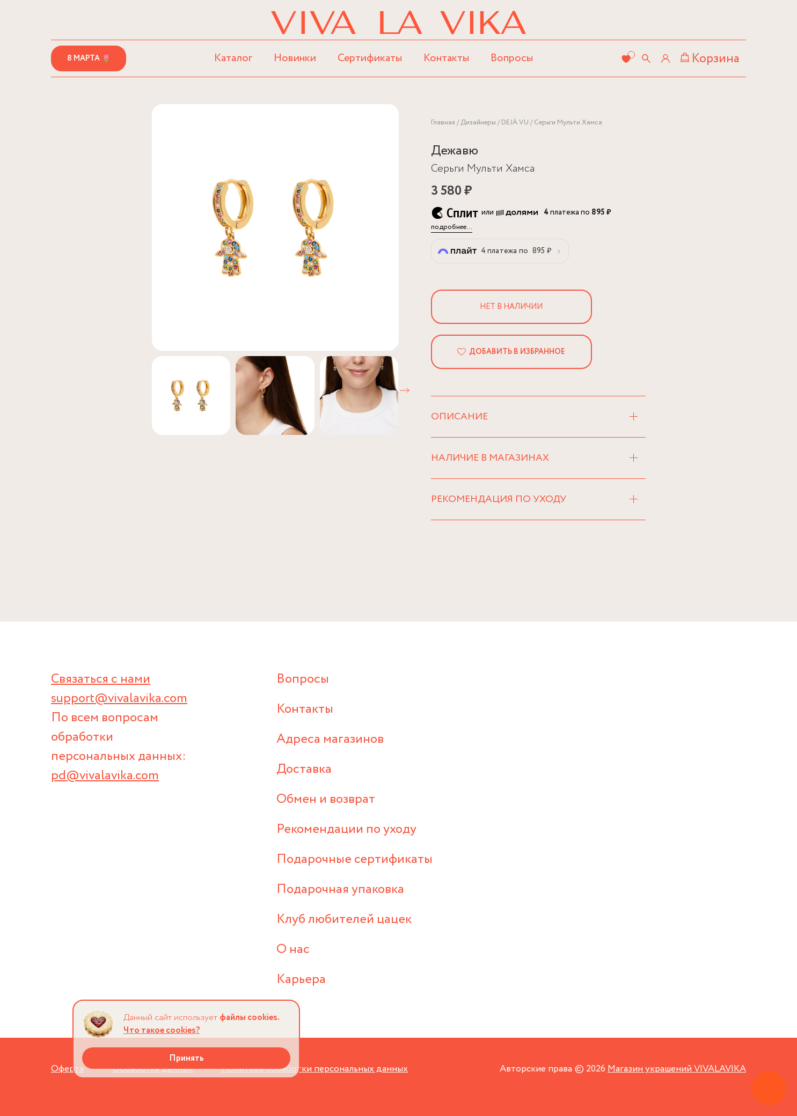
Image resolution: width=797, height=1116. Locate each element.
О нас (293, 949)
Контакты (446, 58)
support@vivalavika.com (119, 698)
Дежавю (454, 151)
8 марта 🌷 (89, 58)
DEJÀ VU (515, 122)
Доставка (304, 769)
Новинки (295, 58)
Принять (186, 1058)
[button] (404, 390)
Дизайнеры (478, 122)
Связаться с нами (100, 679)
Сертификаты (370, 58)
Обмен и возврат (325, 799)
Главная (443, 122)
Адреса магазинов (330, 739)
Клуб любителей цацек (344, 919)
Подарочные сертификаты (354, 859)
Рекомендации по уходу (346, 829)
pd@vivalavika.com (105, 775)
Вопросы (512, 58)
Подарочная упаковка (340, 889)
